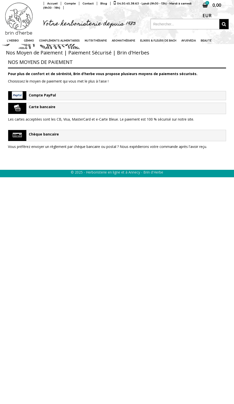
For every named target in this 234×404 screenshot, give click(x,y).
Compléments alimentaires (59, 40)
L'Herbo (13, 40)
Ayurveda (188, 40)
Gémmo (29, 40)
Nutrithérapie (96, 40)
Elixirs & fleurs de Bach (158, 40)
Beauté (206, 40)
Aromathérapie (123, 40)
